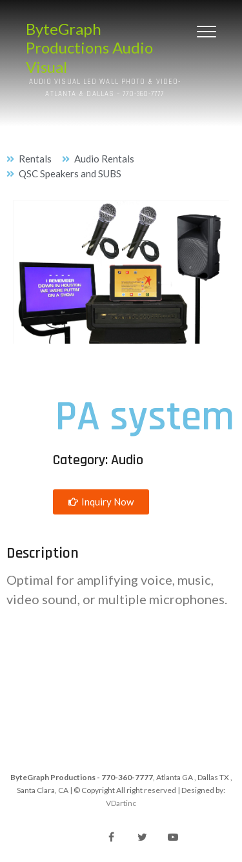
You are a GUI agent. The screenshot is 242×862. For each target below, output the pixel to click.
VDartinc (121, 803)
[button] (101, 501)
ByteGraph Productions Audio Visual (89, 47)
